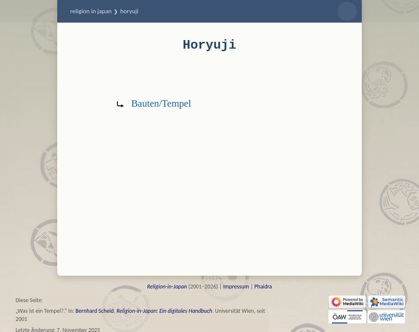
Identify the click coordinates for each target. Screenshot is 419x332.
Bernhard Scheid (95, 311)
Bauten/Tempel (161, 103)
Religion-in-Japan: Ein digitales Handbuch (164, 311)
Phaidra (263, 286)
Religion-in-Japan (167, 286)
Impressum (236, 286)
